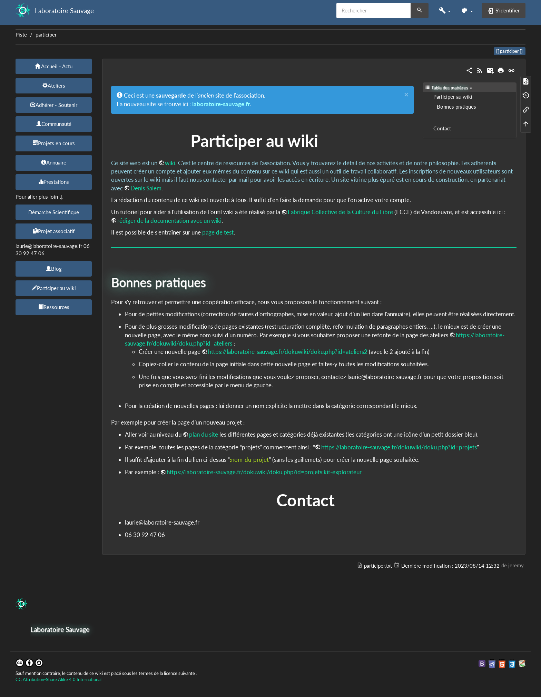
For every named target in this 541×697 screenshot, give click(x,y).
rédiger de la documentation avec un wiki (169, 220)
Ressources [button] (53, 307)
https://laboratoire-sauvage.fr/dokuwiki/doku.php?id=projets (399, 447)
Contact (442, 128)
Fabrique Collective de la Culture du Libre (340, 212)
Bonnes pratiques (456, 107)
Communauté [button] (53, 124)
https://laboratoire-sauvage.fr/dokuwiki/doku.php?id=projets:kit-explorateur (264, 472)
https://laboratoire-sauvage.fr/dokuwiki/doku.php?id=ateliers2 (287, 351)
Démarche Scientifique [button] (53, 212)
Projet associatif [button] (54, 231)
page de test (218, 232)
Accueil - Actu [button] (53, 66)
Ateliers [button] (53, 85)
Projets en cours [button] (54, 143)
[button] (445, 10)
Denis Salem (145, 188)
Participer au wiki (452, 97)
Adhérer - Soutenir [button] (53, 105)
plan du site (203, 434)
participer (46, 35)
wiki (170, 163)
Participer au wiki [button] (54, 288)
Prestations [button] (53, 182)
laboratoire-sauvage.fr (221, 104)
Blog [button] (54, 269)
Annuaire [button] (53, 162)
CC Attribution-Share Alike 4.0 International (58, 679)
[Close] (406, 95)
